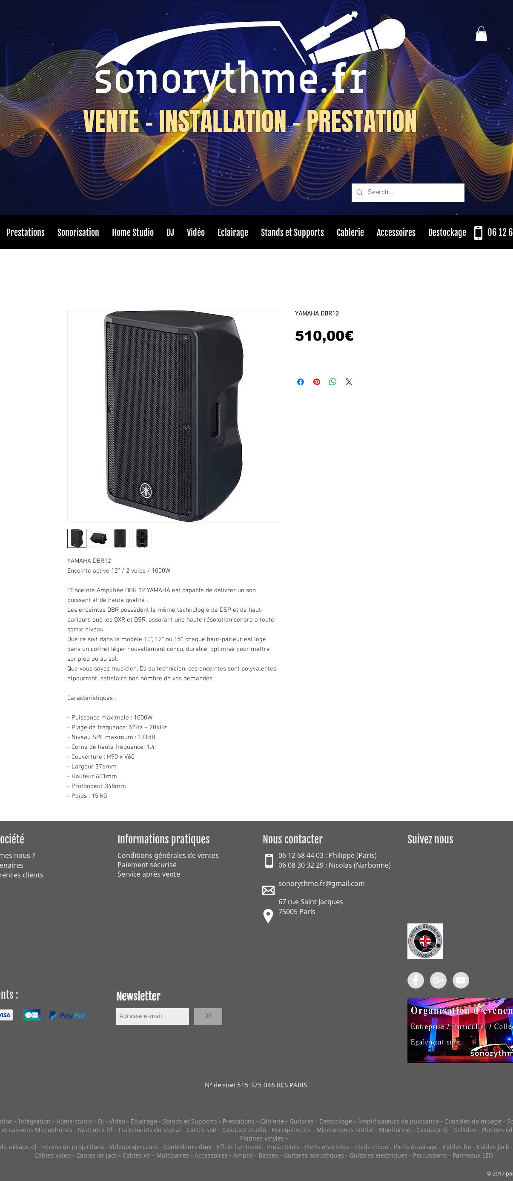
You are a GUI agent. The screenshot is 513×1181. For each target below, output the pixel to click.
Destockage (335, 1121)
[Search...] (407, 192)
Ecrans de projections (73, 1147)
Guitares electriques (378, 1155)
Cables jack (493, 1147)
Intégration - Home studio (55, 1121)
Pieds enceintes (327, 1147)
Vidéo (117, 1121)
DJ (101, 1121)
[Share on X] (349, 382)
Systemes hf (95, 1130)
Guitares (301, 1121)
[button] (481, 33)
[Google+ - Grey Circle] (438, 980)
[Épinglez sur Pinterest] (317, 382)
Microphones (53, 1130)
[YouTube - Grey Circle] (461, 980)
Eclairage (145, 1121)
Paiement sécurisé (147, 864)
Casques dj (433, 1130)
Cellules (464, 1130)
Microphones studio (344, 1130)
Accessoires (211, 1155)
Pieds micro (371, 1147)
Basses (268, 1155)
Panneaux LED (473, 1155)
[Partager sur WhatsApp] (333, 382)
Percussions (430, 1155)
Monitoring (395, 1130)
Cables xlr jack (96, 1155)
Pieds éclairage (415, 1147)
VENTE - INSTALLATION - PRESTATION (250, 121)
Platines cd (497, 1130)
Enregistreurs (291, 1130)
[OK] (208, 1016)
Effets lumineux (239, 1147)
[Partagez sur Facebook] (300, 382)
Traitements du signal (149, 1130)
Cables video (52, 1155)
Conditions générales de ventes (168, 855)
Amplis (243, 1155)
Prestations (239, 1121)
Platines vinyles (262, 1138)
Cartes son (201, 1130)
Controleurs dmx (188, 1147)
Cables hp (457, 1147)
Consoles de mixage (473, 1121)
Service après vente (149, 874)
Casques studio (244, 1130)
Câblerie (272, 1121)
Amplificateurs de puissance (399, 1121)
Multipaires (172, 1155)
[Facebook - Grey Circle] (415, 980)
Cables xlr (137, 1155)
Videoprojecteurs (133, 1147)
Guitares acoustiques (314, 1155)
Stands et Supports (190, 1121)
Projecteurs (283, 1147)
